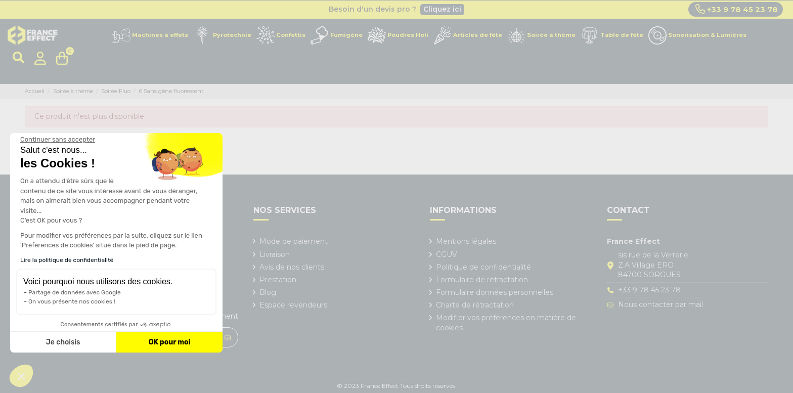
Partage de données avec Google (74, 292)
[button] (21, 376)
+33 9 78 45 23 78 (736, 9)
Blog (267, 292)
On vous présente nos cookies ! (71, 301)
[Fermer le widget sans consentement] (57, 140)
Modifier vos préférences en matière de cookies (506, 322)
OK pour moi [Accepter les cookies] (170, 342)
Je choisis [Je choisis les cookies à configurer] (63, 342)
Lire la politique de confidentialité (66, 260)
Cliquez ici (442, 9)
